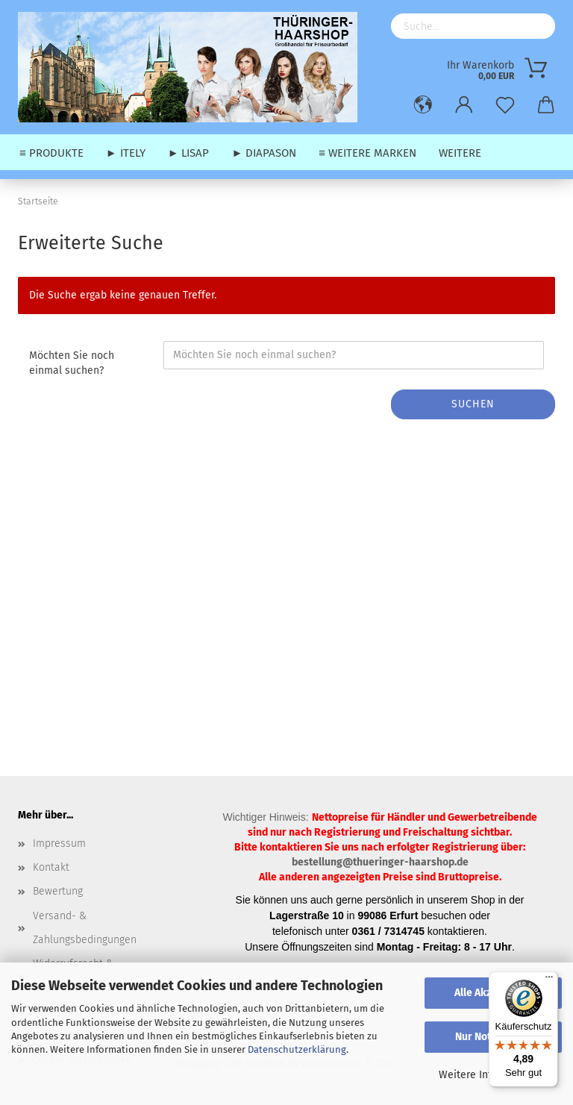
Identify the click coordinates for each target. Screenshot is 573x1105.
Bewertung (58, 891)
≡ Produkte (51, 153)
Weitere (460, 153)
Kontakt (51, 867)
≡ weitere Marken (367, 153)
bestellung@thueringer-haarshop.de (380, 862)
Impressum (59, 843)
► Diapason (263, 153)
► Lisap (189, 153)
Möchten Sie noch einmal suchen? (71, 363)
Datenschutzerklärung (297, 1049)
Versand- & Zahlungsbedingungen (85, 928)
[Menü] (549, 980)
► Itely (125, 153)
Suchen (473, 404)
